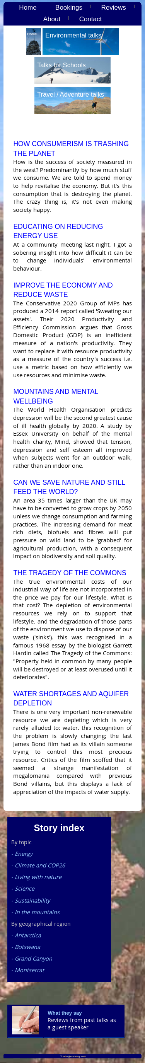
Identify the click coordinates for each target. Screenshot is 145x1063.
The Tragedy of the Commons (69, 573)
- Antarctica (26, 935)
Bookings (68, 7)
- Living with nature (36, 877)
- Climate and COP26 (38, 865)
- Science (22, 888)
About (51, 19)
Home (27, 7)
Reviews (113, 7)
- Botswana (25, 947)
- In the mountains (35, 912)
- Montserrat (27, 970)
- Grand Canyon (31, 958)
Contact (90, 19)
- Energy (21, 853)
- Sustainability (30, 900)
